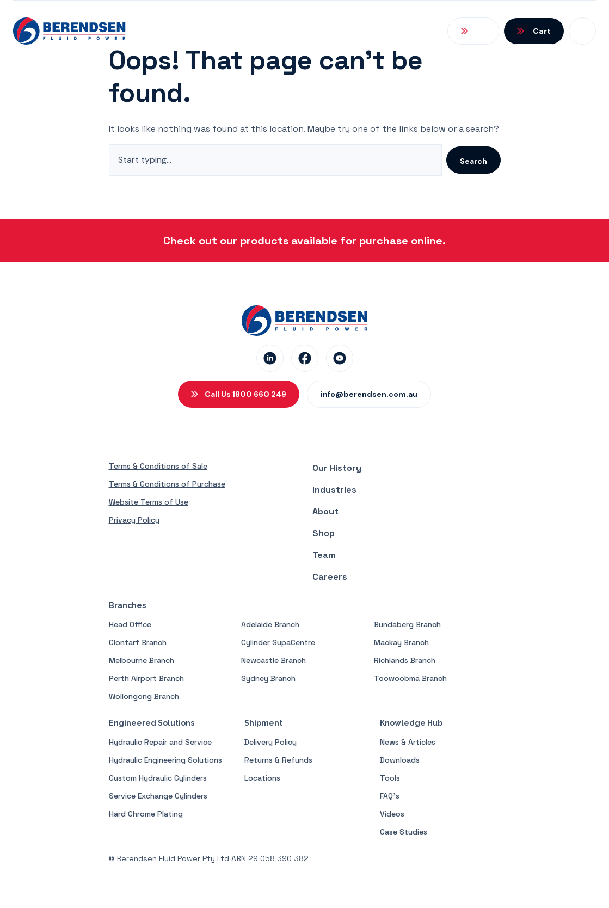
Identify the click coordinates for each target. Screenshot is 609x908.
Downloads (400, 760)
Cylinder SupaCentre (278, 642)
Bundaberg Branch (407, 624)
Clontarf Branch (138, 642)
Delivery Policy (270, 742)
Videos (392, 814)
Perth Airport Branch (146, 678)
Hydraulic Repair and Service (160, 742)
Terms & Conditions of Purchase (167, 484)
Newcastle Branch (273, 660)
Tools (390, 778)
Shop (323, 533)
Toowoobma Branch (410, 678)
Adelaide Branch (270, 624)
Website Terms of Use (148, 502)
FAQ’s (389, 796)
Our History (336, 468)
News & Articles (407, 742)
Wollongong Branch (144, 696)
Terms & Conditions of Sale (158, 466)
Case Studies (403, 832)
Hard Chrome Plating (146, 814)
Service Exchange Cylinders (158, 796)
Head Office (130, 624)
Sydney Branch (268, 678)
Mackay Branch (401, 642)
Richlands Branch (404, 660)
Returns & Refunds (278, 760)
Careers (329, 576)
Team (324, 555)
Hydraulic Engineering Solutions (165, 760)
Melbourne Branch (141, 660)
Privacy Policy (134, 520)
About (325, 511)
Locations (262, 778)
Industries (334, 489)
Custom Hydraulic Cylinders (158, 778)
